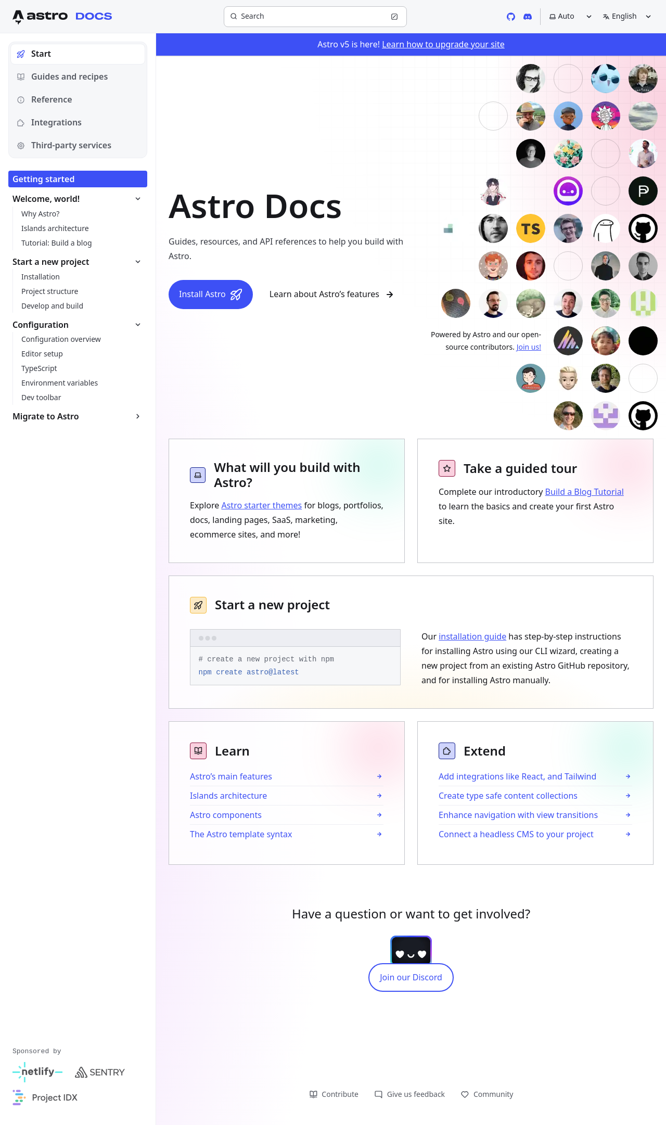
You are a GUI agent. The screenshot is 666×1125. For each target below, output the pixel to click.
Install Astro (210, 294)
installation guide (472, 636)
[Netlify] (37, 1072)
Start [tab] (34, 53)
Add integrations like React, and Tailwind (517, 776)
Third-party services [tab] (64, 145)
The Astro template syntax (241, 834)
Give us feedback (409, 1094)
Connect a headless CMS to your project (516, 834)
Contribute (333, 1094)
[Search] (315, 16)
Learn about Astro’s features (333, 294)
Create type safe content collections (508, 795)
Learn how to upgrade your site (443, 44)
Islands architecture (228, 795)
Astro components (226, 815)
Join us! (529, 347)
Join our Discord (411, 977)
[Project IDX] (45, 1097)
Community (486, 1094)
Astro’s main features (231, 776)
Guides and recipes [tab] (62, 76)
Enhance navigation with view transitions (518, 815)
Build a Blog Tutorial (584, 491)
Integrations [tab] (49, 122)
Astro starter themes (261, 505)
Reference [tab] (44, 99)
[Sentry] (100, 1072)
